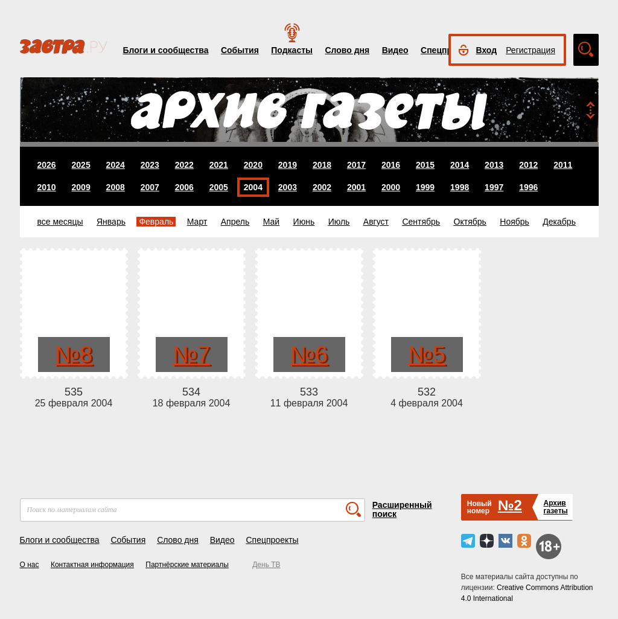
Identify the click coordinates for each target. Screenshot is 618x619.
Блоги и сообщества (166, 50)
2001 (356, 187)
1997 (494, 187)
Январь (111, 221)
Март (197, 221)
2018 (322, 165)
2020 (253, 165)
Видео (395, 50)
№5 (426, 354)
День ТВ (266, 564)
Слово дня (347, 50)
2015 (425, 165)
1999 (425, 187)
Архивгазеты (555, 507)
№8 (73, 354)
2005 (218, 187)
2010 (46, 187)
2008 (115, 187)
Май (271, 221)
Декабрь (559, 221)
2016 (390, 165)
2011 (562, 165)
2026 (46, 165)
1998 (459, 187)
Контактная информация (92, 564)
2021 (218, 165)
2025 (81, 165)
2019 (287, 165)
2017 (356, 165)
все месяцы (60, 221)
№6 (309, 354)
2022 (184, 165)
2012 (528, 165)
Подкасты (292, 50)
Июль (339, 221)
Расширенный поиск (402, 509)
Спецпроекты (272, 540)
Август (376, 221)
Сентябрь (421, 221)
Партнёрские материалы (187, 564)
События (240, 50)
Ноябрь (514, 221)
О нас (29, 564)
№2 (510, 505)
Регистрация (530, 50)
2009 (81, 187)
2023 (150, 165)
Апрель (235, 221)
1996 (528, 187)
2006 (184, 187)
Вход (486, 50)
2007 (150, 187)
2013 (494, 165)
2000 (390, 187)
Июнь (304, 221)
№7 (191, 354)
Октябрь (470, 221)
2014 (459, 165)
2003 (287, 187)
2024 (115, 165)
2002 (322, 187)
